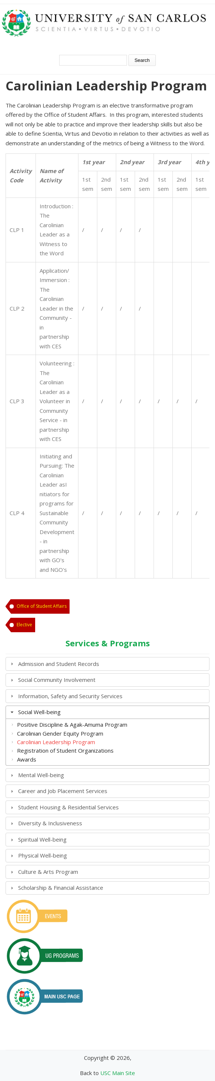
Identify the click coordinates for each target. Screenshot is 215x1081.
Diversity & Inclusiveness (50, 823)
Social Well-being (39, 712)
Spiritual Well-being (42, 839)
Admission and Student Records (58, 663)
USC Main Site (117, 1073)
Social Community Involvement (56, 679)
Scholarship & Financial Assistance (60, 887)
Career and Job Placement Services (62, 791)
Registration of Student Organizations (65, 750)
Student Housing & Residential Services (68, 807)
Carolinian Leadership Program (56, 742)
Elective (24, 624)
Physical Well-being (42, 855)
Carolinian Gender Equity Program (60, 733)
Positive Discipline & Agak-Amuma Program (72, 724)
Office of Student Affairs (42, 606)
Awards (26, 759)
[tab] (107, 664)
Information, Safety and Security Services (70, 696)
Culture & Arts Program (48, 871)
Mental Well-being (41, 775)
